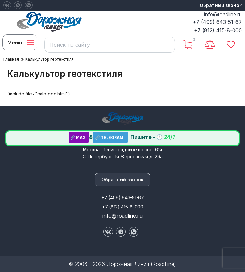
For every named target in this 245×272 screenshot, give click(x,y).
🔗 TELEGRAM (110, 137)
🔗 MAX (78, 137)
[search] (109, 45)
